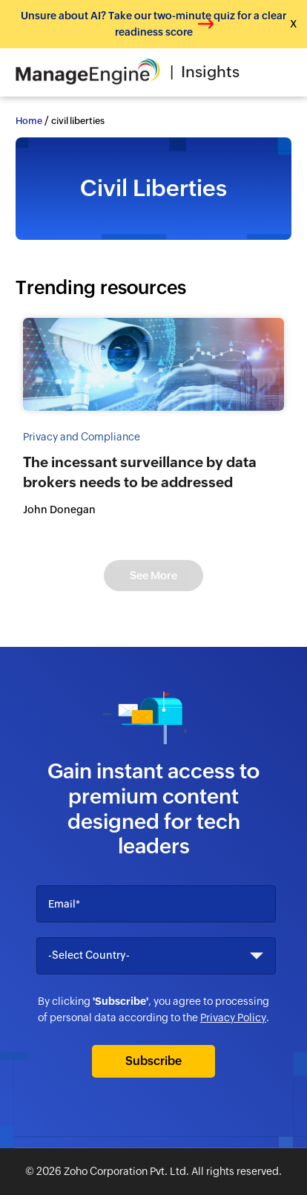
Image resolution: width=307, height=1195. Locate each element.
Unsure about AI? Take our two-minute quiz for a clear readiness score (153, 24)
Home (29, 120)
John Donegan (59, 509)
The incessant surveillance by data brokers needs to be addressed (140, 472)
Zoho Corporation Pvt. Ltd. (126, 1171)
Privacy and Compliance (81, 437)
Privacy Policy (233, 1017)
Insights (210, 72)
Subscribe (153, 1061)
